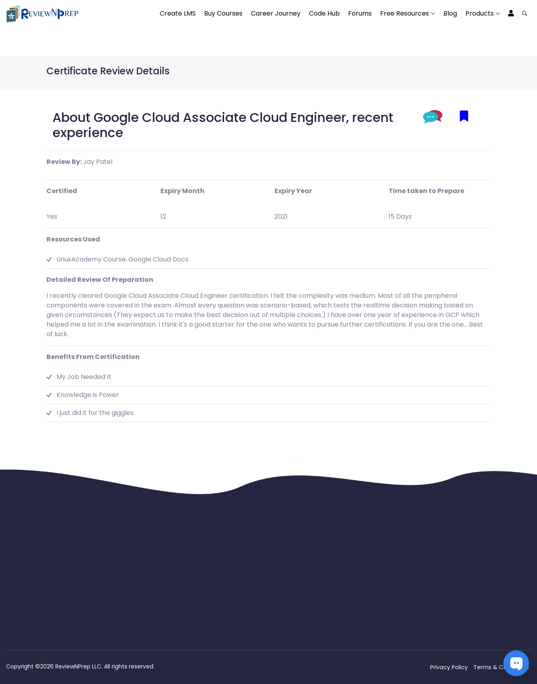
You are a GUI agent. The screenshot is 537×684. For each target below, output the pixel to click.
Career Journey (276, 13)
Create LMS (178, 13)
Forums (360, 13)
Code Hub (324, 13)
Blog (450, 13)
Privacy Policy (449, 667)
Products (479, 13)
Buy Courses (223, 13)
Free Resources (404, 13)
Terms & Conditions (501, 667)
